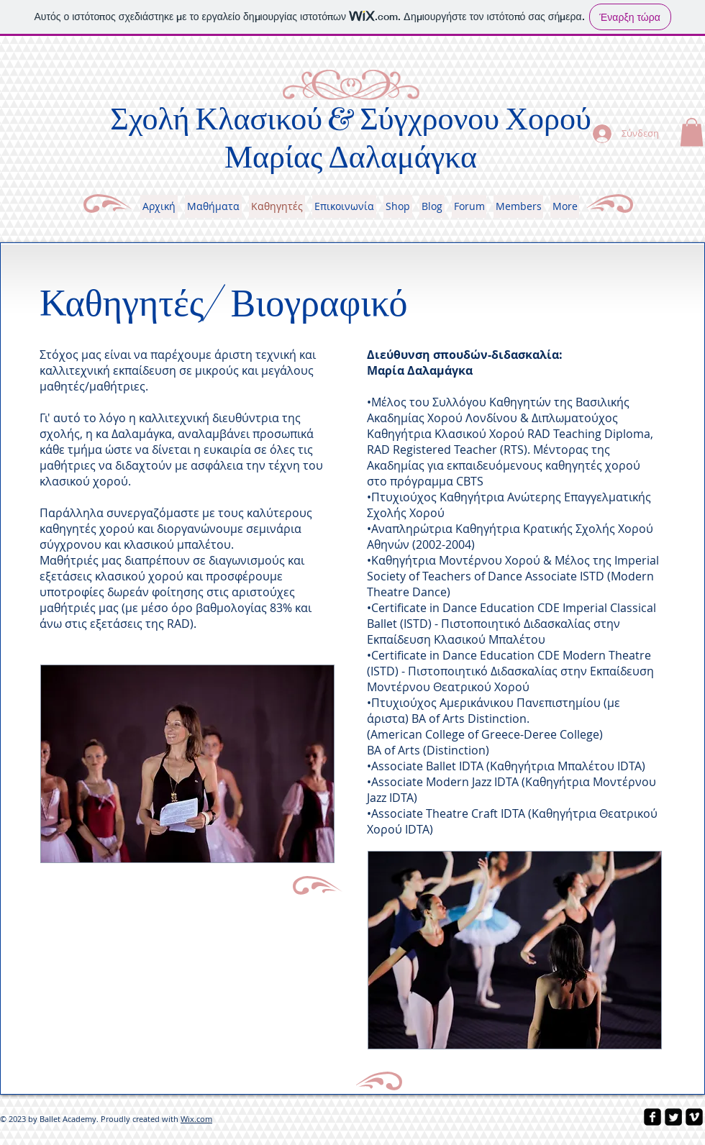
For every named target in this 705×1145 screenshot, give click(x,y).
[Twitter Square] (673, 1117)
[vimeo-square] (694, 1117)
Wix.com (196, 1118)
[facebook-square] (652, 1117)
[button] (692, 132)
